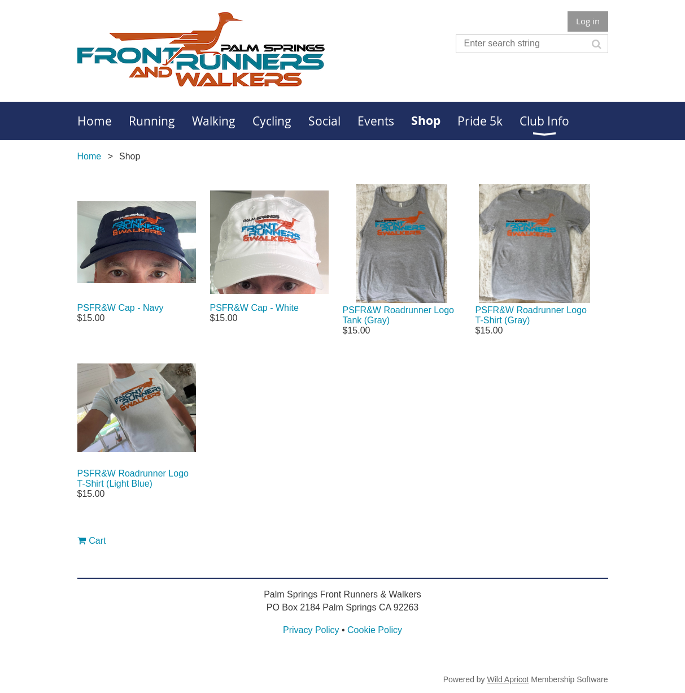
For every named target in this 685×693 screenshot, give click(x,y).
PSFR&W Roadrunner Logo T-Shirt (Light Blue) (133, 478)
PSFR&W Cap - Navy (120, 308)
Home (89, 156)
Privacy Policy (311, 630)
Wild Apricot (508, 679)
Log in (588, 21)
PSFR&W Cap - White (254, 308)
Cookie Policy (374, 630)
